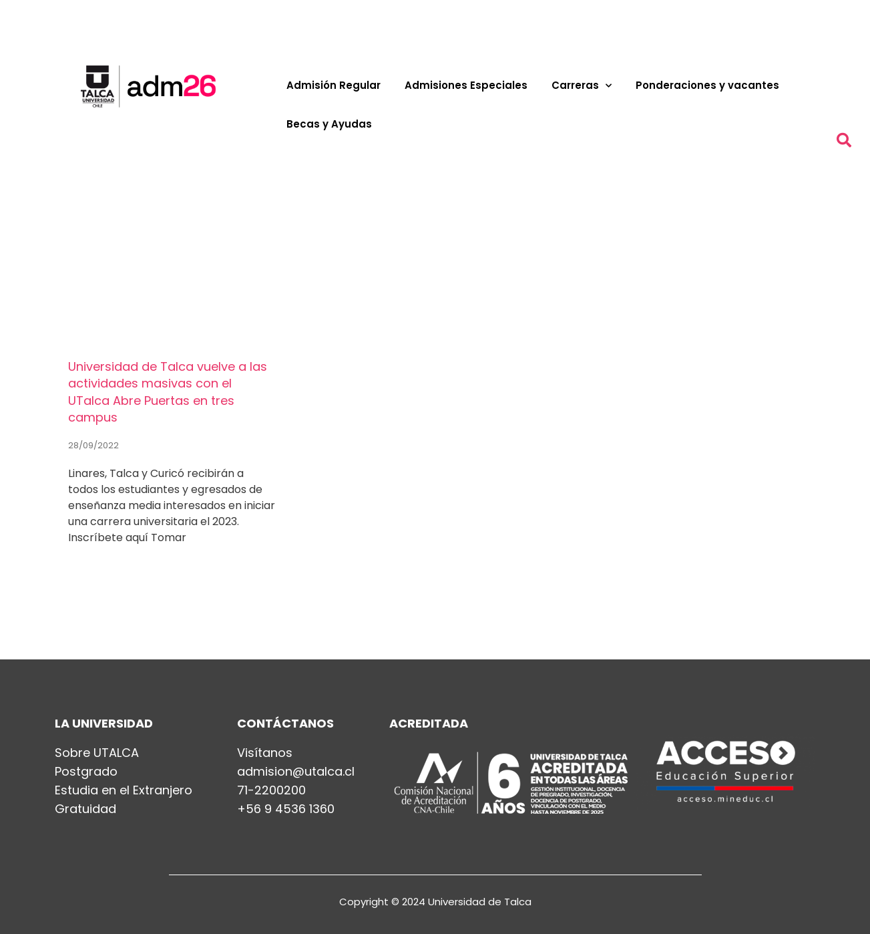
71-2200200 (271, 790)
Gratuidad (85, 809)
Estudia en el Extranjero (123, 790)
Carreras (582, 85)
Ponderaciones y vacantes (707, 85)
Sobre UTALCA (97, 753)
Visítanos (264, 753)
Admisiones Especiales (466, 85)
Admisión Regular (333, 85)
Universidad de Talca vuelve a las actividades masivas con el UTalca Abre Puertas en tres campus (167, 392)
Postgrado (86, 772)
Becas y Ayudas (329, 124)
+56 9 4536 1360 (286, 809)
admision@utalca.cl (296, 772)
